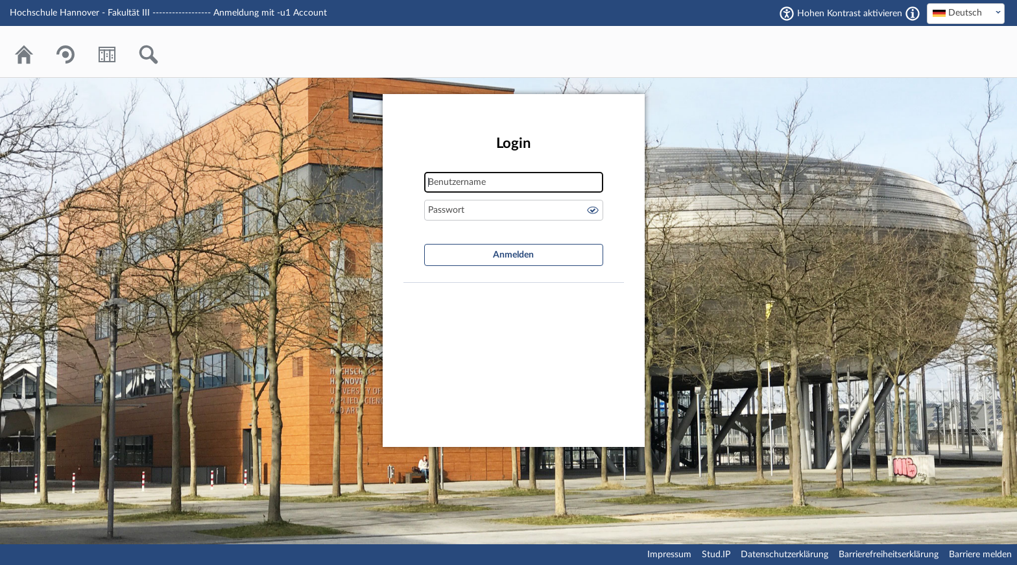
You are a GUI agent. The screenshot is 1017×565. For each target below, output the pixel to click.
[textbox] (965, 13)
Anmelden (513, 254)
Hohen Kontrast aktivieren (849, 13)
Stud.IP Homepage (955, 51)
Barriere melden (980, 554)
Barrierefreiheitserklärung (889, 554)
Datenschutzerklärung (784, 554)
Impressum (669, 554)
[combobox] (966, 13)
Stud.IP (716, 554)
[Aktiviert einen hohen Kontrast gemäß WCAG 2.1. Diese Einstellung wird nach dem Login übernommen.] (912, 13)
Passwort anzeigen (592, 210)
